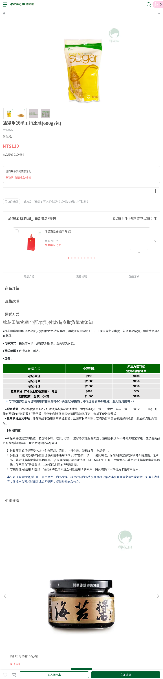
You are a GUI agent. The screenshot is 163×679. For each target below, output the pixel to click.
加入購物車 (54, 674)
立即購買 (125, 674)
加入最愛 (11, 201)
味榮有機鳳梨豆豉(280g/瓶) (78, 555)
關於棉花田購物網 (13, 597)
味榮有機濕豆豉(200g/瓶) (126, 555)
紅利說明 (80, 597)
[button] (155, 241)
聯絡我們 (56, 597)
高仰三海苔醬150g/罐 (24, 555)
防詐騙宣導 (93, 597)
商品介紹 (29, 276)
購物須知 (68, 597)
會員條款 (30, 597)
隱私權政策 (43, 597)
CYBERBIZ (80, 665)
